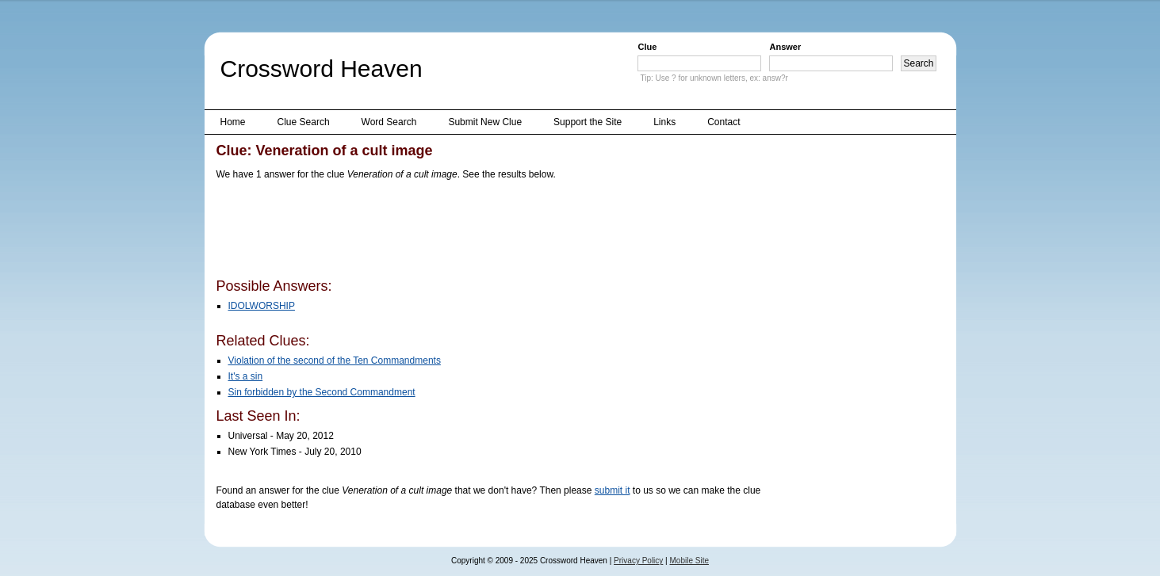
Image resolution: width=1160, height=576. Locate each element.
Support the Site (587, 122)
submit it (612, 490)
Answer (785, 46)
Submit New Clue (485, 122)
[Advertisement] (505, 232)
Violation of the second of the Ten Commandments (334, 360)
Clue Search (304, 122)
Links (664, 122)
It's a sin (245, 376)
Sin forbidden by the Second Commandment (321, 392)
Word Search (389, 122)
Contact (723, 122)
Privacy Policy (638, 560)
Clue (647, 46)
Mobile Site (689, 560)
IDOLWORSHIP (261, 305)
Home (233, 122)
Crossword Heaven (321, 68)
